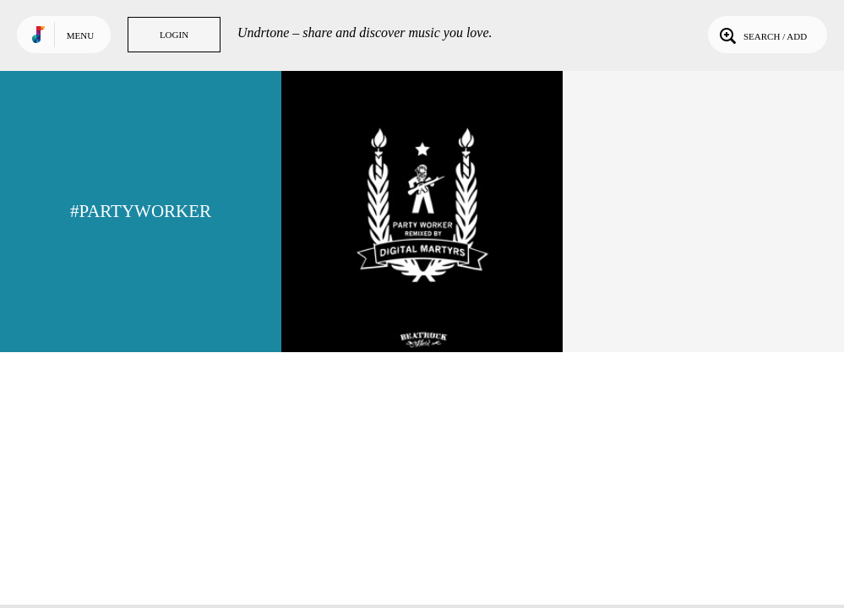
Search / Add (761, 34)
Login (174, 35)
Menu (80, 35)
